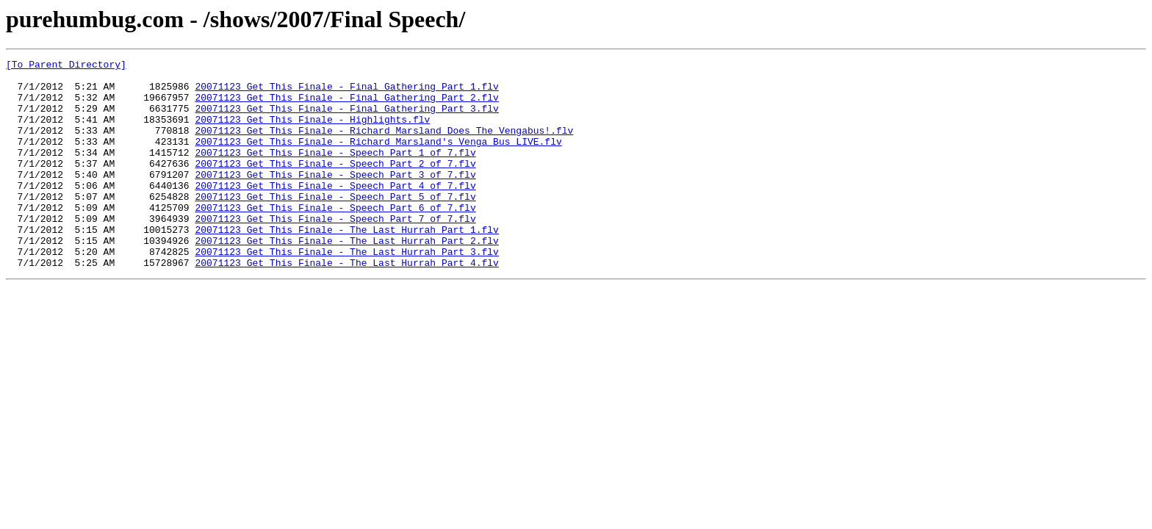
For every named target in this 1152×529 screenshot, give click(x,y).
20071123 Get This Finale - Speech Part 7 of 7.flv (335, 251)
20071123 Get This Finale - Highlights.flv (312, 132)
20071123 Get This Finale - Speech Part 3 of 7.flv (335, 198)
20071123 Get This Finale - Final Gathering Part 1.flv (346, 92)
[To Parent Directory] (66, 66)
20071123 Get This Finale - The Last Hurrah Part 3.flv (346, 291)
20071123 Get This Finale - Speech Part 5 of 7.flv (335, 224)
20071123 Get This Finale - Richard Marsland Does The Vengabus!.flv (384, 145)
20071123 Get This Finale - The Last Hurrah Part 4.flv (346, 304)
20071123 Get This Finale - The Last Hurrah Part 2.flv (346, 277)
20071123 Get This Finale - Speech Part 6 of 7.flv (335, 238)
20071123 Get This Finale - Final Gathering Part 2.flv (346, 105)
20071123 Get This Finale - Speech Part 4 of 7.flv (335, 211)
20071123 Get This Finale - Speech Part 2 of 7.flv (335, 185)
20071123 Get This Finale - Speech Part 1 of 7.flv (335, 172)
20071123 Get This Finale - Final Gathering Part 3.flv (346, 119)
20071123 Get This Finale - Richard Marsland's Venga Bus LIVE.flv (378, 158)
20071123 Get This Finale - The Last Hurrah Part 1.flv (346, 264)
